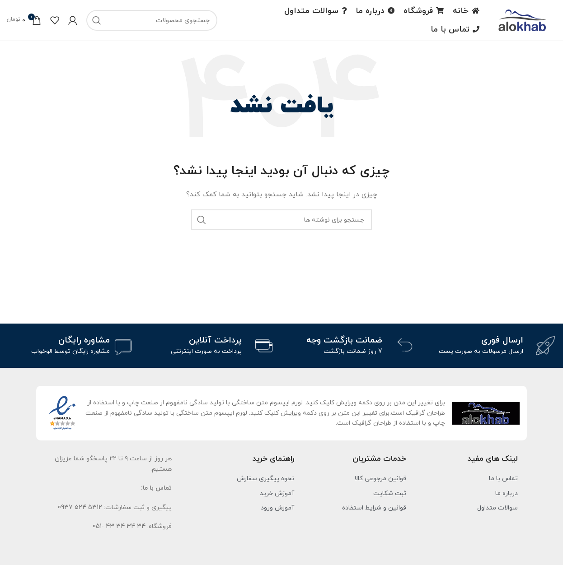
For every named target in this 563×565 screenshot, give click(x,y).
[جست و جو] (151, 20)
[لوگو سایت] (522, 19)
